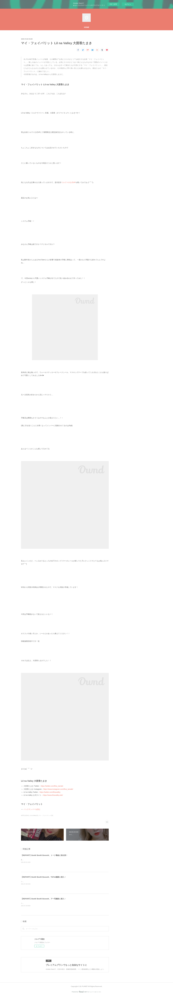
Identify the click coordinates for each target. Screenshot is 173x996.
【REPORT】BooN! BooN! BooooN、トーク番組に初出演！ (44, 855)
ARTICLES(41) (25, 815)
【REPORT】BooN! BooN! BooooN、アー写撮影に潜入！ (43, 899)
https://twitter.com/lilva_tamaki (52, 786)
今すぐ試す (113, 4)
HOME (86, 27)
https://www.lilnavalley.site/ (53, 795)
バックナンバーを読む (32, 809)
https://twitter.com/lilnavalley (50, 792)
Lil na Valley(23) (34, 815)
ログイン (128, 4)
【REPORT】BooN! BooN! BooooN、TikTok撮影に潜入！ (43, 877)
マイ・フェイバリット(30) (46, 815)
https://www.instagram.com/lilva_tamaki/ (58, 789)
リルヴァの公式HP (68, 182)
